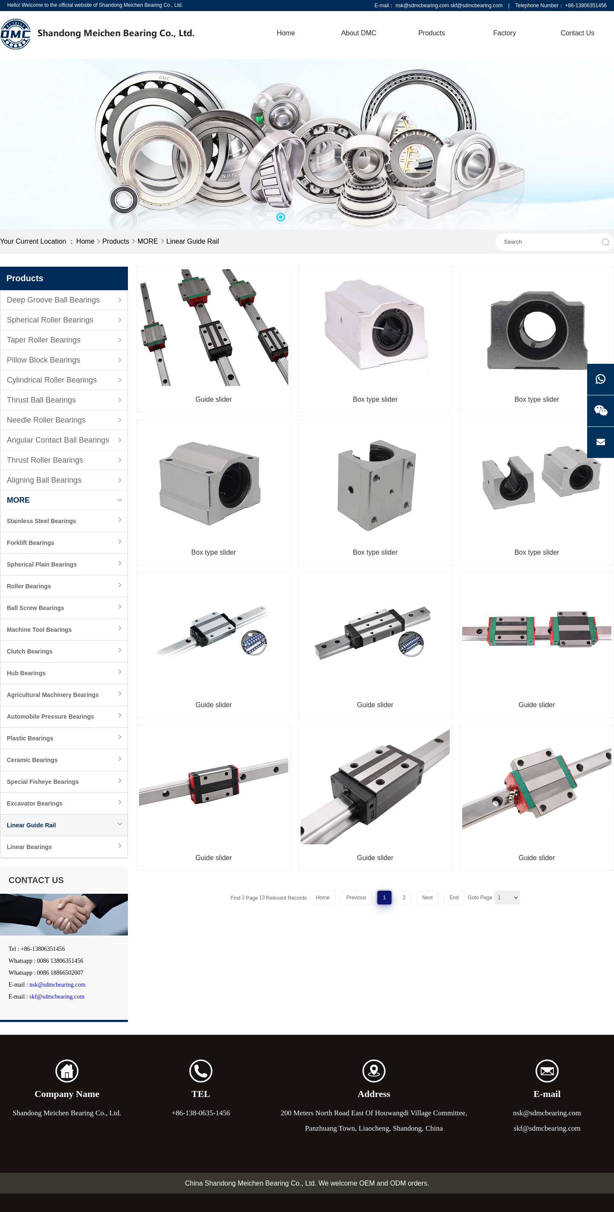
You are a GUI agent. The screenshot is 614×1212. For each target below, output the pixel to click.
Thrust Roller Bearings (45, 460)
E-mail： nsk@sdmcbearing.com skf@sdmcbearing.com (438, 6)
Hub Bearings (26, 673)
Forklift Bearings (30, 542)
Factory (504, 33)
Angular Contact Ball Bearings (58, 440)
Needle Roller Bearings (46, 420)
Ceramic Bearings (32, 760)
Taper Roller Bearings (44, 340)
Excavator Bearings (35, 803)
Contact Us (577, 33)
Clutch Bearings (29, 651)
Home (286, 33)
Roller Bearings (29, 586)
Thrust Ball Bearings (41, 400)
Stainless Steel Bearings (41, 521)
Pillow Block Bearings (43, 360)
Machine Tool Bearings (39, 629)
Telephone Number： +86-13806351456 (561, 6)
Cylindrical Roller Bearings (52, 380)
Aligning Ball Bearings (44, 480)
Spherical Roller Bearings (50, 320)
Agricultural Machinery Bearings (53, 694)
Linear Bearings (29, 847)
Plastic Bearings (30, 738)
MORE (148, 241)
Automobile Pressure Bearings (50, 716)
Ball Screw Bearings (35, 608)
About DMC (359, 33)
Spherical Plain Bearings (42, 564)
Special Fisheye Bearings (43, 781)
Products (431, 33)
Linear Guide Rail (192, 241)
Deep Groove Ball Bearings (53, 300)
